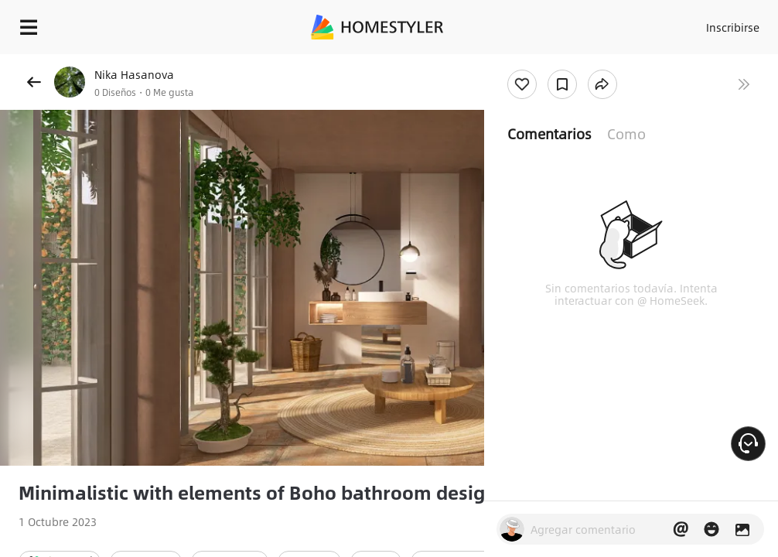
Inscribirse (732, 27)
